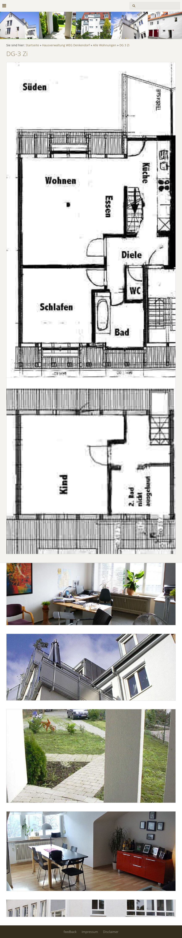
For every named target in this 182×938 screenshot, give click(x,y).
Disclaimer (110, 932)
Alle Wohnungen (104, 45)
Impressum (90, 932)
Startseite (32, 45)
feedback (70, 932)
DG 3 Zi (124, 45)
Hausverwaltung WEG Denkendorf (66, 45)
